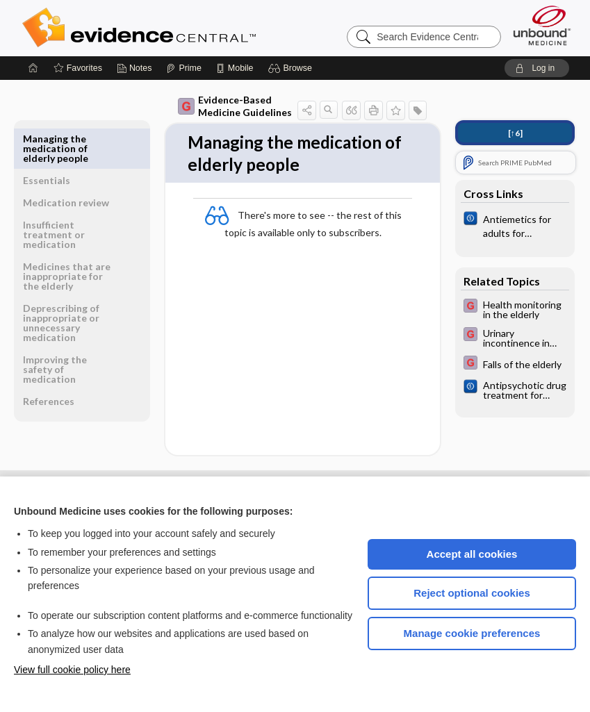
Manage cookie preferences (472, 633)
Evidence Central (194, 28)
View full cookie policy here (72, 669)
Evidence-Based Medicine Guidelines (235, 106)
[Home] (33, 68)
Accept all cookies (472, 554)
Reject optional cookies (471, 593)
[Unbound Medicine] (542, 25)
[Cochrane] (515, 225)
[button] (292, 68)
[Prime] (183, 68)
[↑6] (515, 133)
